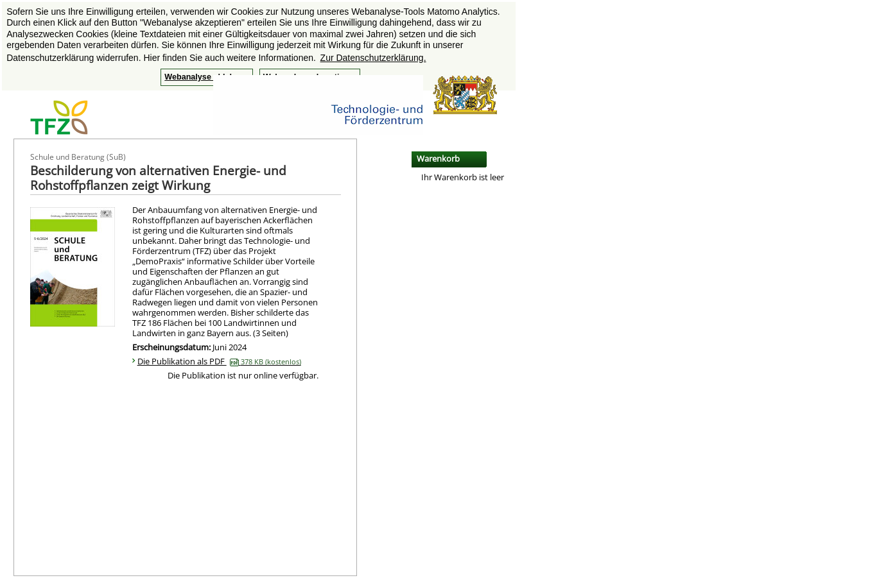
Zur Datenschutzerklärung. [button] (373, 58)
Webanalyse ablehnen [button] (206, 76)
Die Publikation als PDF (219, 361)
